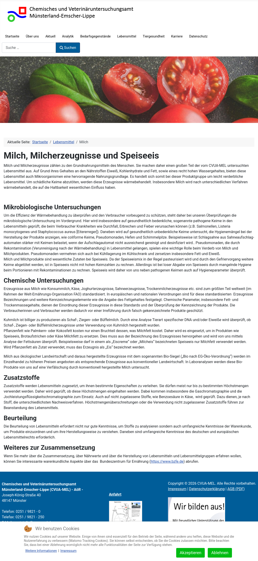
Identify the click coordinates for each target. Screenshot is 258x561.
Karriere (177, 36)
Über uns (32, 36)
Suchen (68, 47)
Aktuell (50, 36)
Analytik (68, 36)
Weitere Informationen (41, 551)
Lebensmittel (126, 36)
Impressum (177, 489)
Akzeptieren (190, 552)
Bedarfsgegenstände (95, 36)
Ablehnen (219, 552)
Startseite (12, 36)
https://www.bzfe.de (167, 461)
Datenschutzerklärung (207, 489)
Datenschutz (198, 36)
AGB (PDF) (236, 489)
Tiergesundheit (154, 36)
